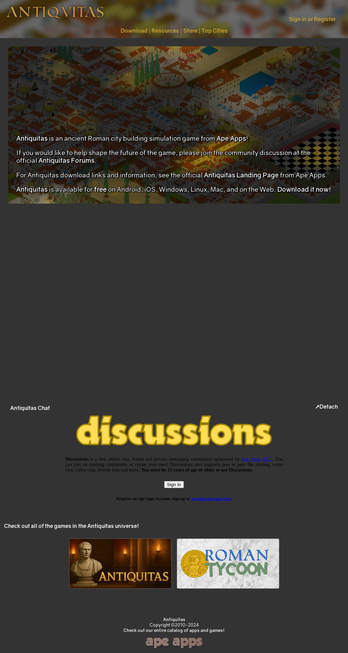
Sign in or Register (312, 19)
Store (190, 30)
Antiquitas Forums (66, 160)
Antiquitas (32, 138)
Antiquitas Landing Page (241, 175)
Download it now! (304, 189)
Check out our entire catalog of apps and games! (174, 630)
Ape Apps (231, 138)
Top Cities (215, 30)
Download (134, 30)
